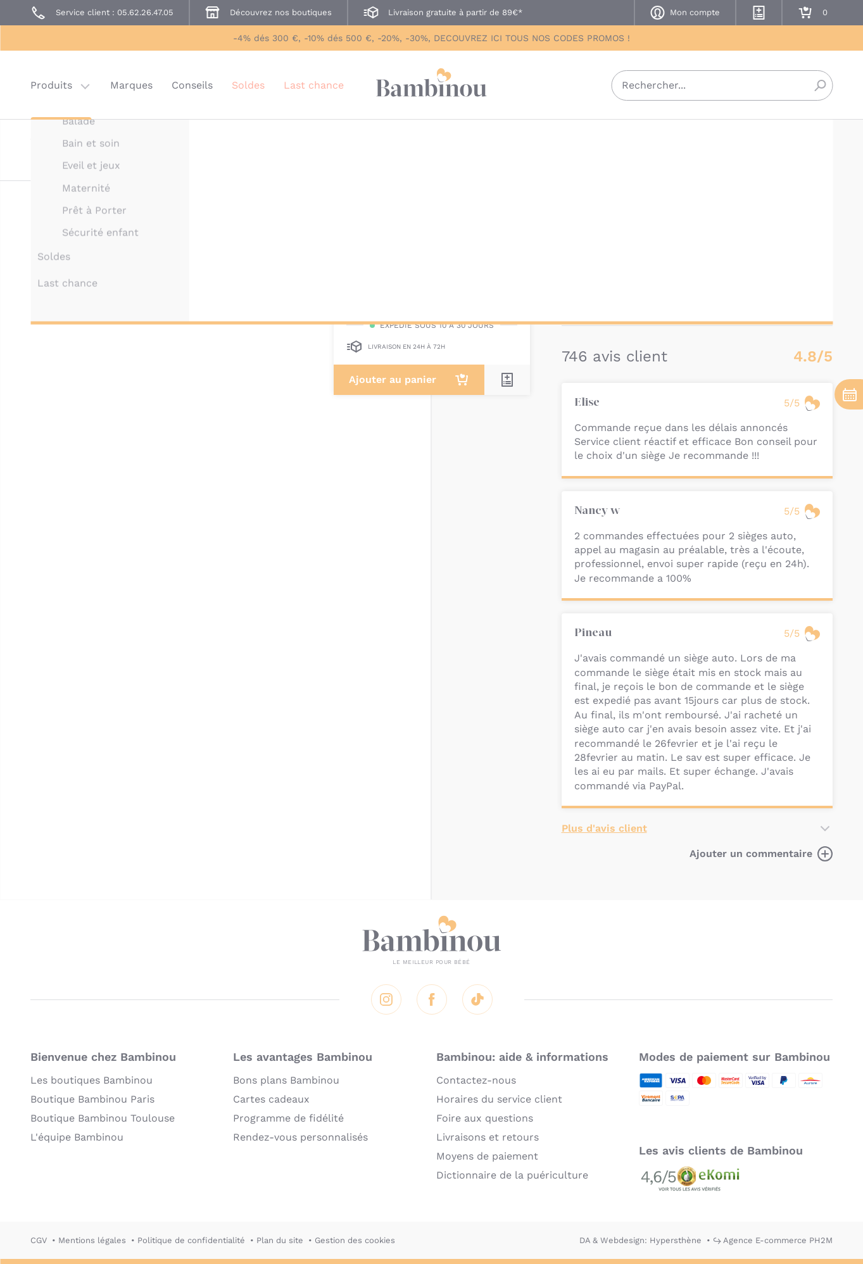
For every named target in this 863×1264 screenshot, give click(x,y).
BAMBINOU (584, 137)
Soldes (248, 85)
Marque (652, 241)
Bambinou (431, 84)
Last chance (314, 85)
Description (591, 241)
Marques (131, 85)
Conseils (192, 85)
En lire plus (590, 305)
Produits (51, 85)
